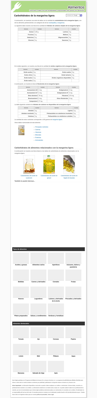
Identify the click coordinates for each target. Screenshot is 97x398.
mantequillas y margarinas (56, 22)
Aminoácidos (39, 140)
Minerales (38, 135)
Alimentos (76, 7)
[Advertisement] (48, 53)
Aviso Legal (51, 394)
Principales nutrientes (41, 127)
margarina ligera (57, 119)
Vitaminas (38, 132)
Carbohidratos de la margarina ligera (34, 15)
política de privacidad (42, 394)
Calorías (37, 129)
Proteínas (38, 137)
